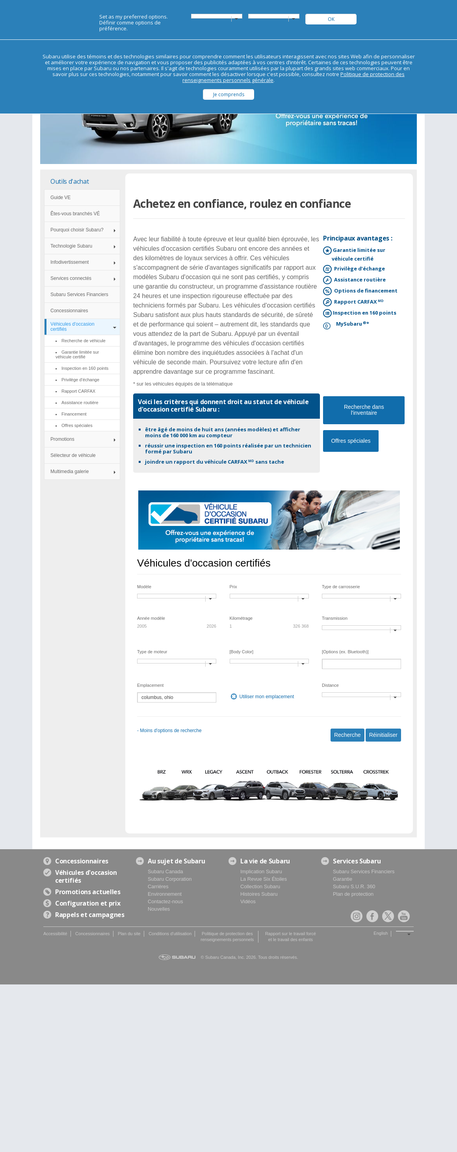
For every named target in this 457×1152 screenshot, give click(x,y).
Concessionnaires (69, 310)
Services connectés (70, 278)
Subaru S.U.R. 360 (354, 886)
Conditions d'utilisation (170, 933)
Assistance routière (359, 280)
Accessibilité (55, 933)
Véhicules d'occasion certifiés (72, 326)
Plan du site (129, 933)
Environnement (165, 894)
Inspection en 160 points (364, 313)
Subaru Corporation (170, 879)
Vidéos (248, 901)
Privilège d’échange (358, 269)
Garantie (342, 879)
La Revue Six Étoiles (263, 879)
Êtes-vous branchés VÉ (75, 213)
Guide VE (60, 197)
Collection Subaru (260, 886)
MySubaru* (350, 324)
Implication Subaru (261, 871)
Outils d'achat (69, 181)
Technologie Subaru (71, 246)
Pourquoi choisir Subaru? (77, 230)
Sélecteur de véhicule (73, 455)
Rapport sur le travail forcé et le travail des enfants (290, 936)
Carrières (158, 886)
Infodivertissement (69, 262)
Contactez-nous (165, 901)
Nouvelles (159, 909)
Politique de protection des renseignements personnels (227, 936)
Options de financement (365, 291)
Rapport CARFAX (358, 302)
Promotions (62, 439)
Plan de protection (353, 894)
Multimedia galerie (69, 471)
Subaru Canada (165, 871)
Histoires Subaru (259, 894)
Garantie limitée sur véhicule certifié (358, 254)
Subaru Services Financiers (79, 294)
